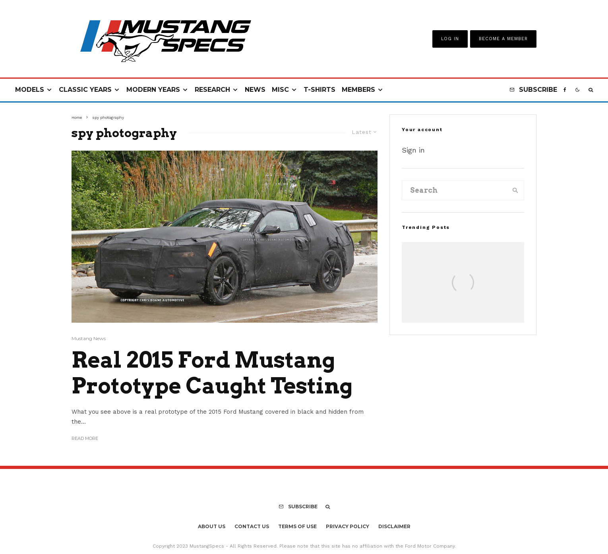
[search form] (454, 190)
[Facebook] (564, 90)
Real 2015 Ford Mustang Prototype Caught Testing (212, 373)
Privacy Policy (347, 526)
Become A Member (503, 38)
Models (29, 89)
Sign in (413, 150)
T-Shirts (319, 89)
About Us (211, 526)
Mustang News (89, 338)
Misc (280, 89)
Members (358, 89)
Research (212, 89)
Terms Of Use (297, 526)
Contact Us (251, 526)
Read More (85, 438)
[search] (515, 190)
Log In (450, 38)
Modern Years (153, 89)
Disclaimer (394, 526)
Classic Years (85, 89)
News (255, 89)
